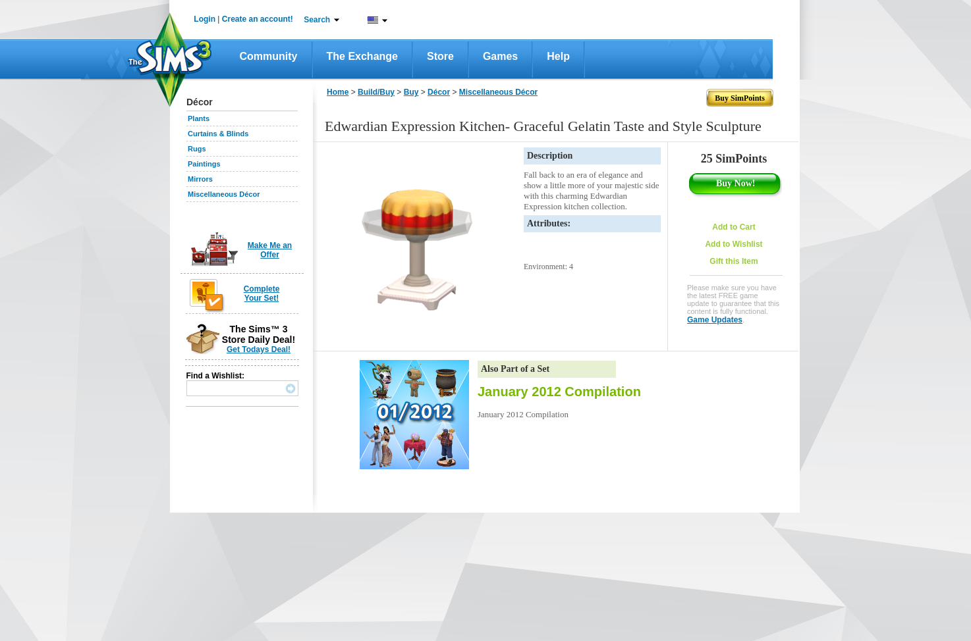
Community (269, 56)
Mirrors (200, 179)
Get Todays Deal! (259, 349)
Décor (439, 92)
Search (317, 19)
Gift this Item (733, 261)
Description (549, 156)
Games (500, 56)
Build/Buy (376, 92)
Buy (411, 92)
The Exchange (362, 56)
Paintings (204, 164)
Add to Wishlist (733, 244)
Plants (198, 118)
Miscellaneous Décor (224, 194)
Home (337, 92)
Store (440, 56)
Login (204, 19)
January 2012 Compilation (559, 391)
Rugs (197, 149)
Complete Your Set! (262, 293)
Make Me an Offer (270, 250)
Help (558, 56)
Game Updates (714, 319)
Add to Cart (733, 227)
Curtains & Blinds (218, 134)
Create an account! (257, 19)
